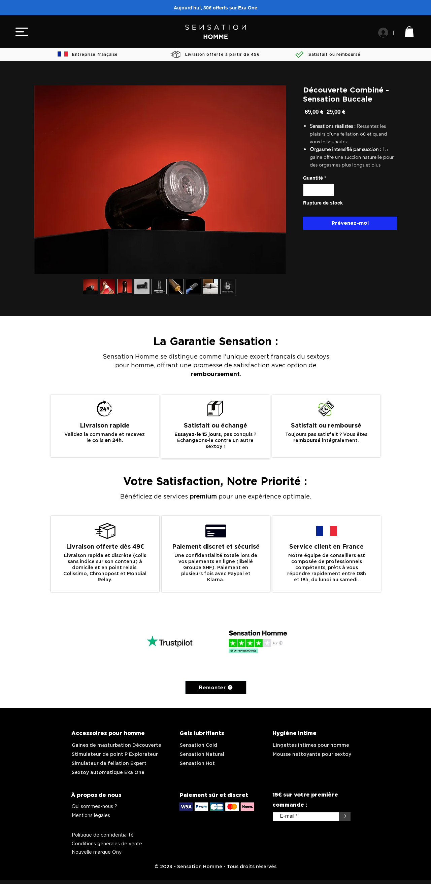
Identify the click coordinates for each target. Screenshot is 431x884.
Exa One (247, 7)
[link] (409, 31)
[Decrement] (308, 190)
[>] (345, 816)
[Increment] (329, 190)
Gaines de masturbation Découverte (116, 745)
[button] (21, 32)
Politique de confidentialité (103, 835)
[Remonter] (215, 687)
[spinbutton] (318, 190)
